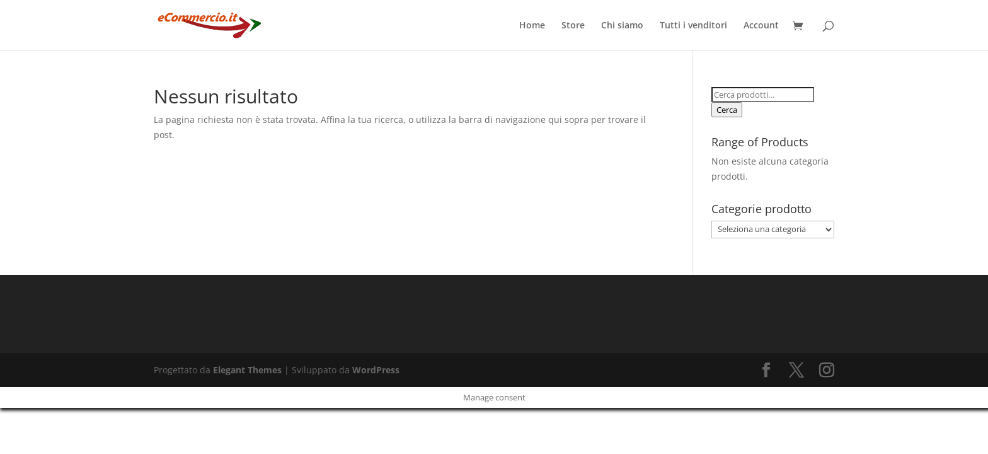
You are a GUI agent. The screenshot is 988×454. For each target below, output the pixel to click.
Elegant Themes (247, 370)
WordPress (375, 370)
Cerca (726, 109)
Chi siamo (622, 26)
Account (761, 26)
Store (573, 26)
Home (532, 26)
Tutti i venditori (693, 26)
